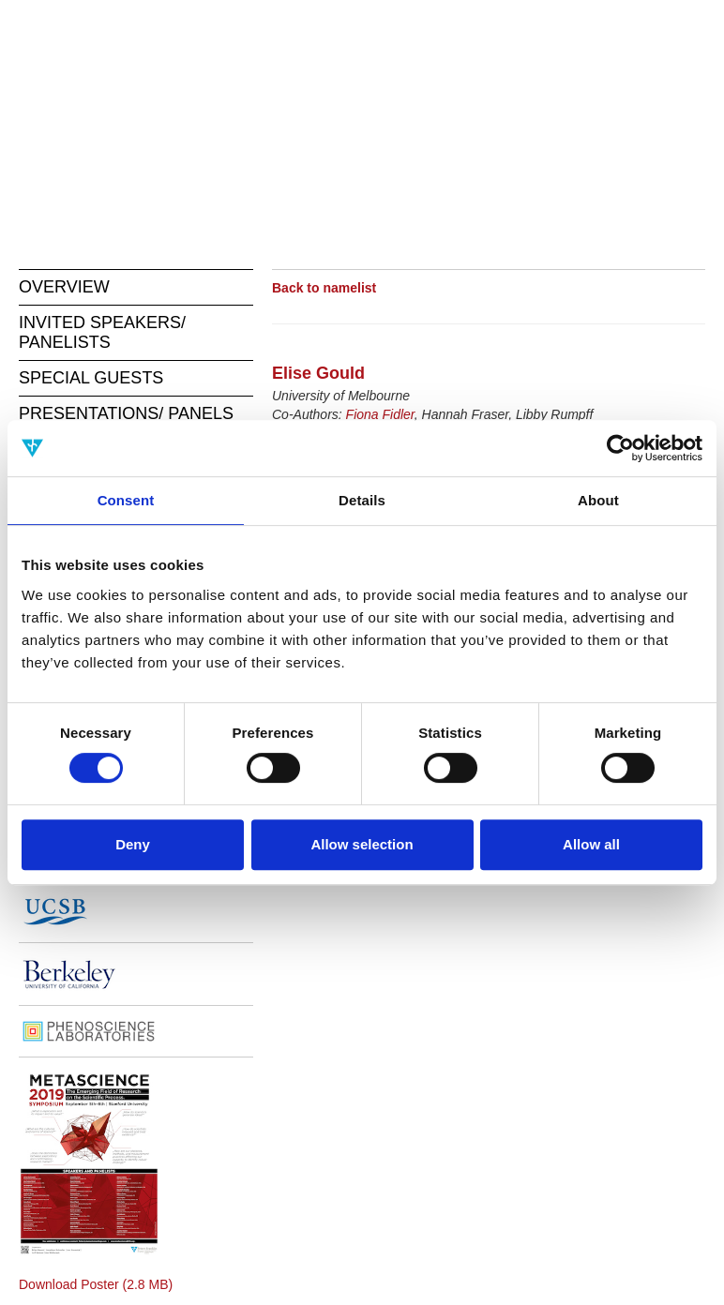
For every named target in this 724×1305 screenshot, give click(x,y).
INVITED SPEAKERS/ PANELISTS (102, 332)
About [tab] (598, 500)
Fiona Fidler (380, 414)
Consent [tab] (126, 500)
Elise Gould (318, 373)
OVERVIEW (64, 287)
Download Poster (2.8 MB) (96, 1284)
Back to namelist (324, 287)
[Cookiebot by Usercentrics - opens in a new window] (620, 448)
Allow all (591, 844)
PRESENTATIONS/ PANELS (126, 413)
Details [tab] (362, 500)
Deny (132, 844)
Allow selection (361, 844)
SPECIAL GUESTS (91, 377)
